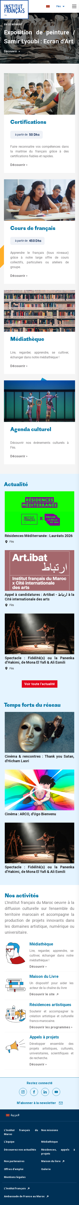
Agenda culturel (30, 429)
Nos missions (49, 1130)
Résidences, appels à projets (58, 1151)
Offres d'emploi (13, 1169)
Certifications (28, 122)
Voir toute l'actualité (39, 684)
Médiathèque (27, 339)
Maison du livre (53, 1161)
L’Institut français (17, 1188)
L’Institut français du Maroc (21, 1132)
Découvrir (12, 51)
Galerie (46, 1169)
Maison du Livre (44, 976)
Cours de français (32, 228)
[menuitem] (48, 6)
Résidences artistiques (50, 1004)
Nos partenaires (14, 1161)
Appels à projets (44, 1037)
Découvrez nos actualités (20, 1149)
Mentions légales (15, 1177)
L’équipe (9, 1141)
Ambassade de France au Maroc (26, 1196)
